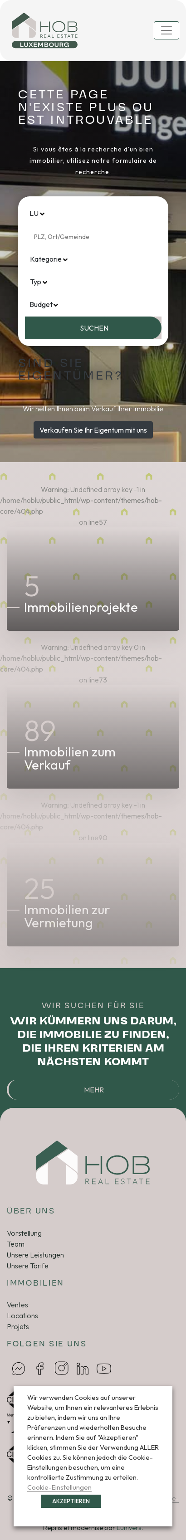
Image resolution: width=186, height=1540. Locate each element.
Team (15, 1243)
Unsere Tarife (28, 1265)
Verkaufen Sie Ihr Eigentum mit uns (93, 429)
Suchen (94, 327)
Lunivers (129, 1528)
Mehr (94, 1089)
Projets (18, 1326)
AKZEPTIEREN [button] (71, 1501)
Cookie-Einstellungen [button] (59, 1487)
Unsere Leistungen (35, 1254)
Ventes (17, 1304)
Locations (22, 1315)
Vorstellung (24, 1233)
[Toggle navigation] (166, 30)
